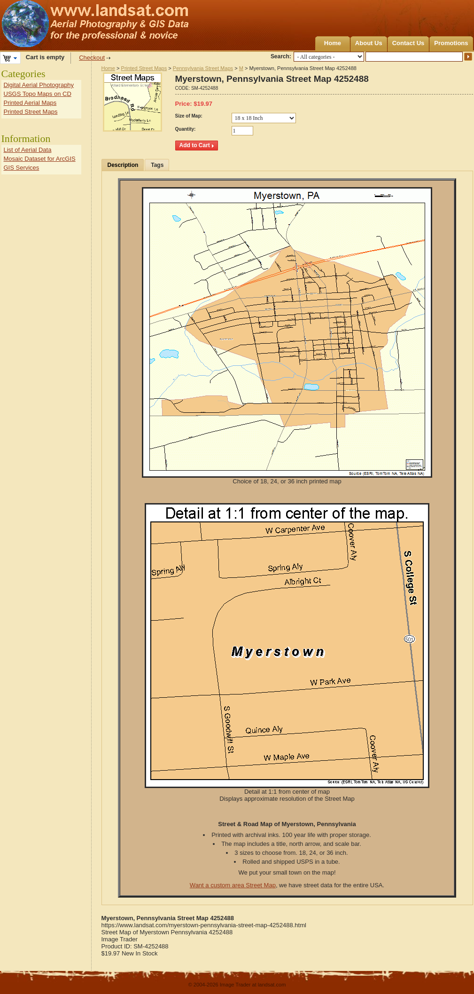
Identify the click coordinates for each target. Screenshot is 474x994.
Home (332, 43)
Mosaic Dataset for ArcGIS (40, 158)
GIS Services (21, 167)
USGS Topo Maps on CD (37, 93)
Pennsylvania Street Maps (203, 68)
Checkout (92, 57)
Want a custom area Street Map (233, 885)
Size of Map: (188, 115)
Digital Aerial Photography (39, 84)
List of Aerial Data (28, 149)
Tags (157, 165)
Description (123, 165)
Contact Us (408, 43)
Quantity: (185, 129)
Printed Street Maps (144, 68)
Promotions (451, 43)
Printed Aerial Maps (30, 102)
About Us (368, 43)
